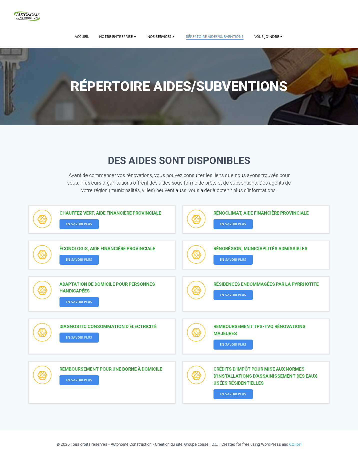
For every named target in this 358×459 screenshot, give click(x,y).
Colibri (295, 444)
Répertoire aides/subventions (215, 36)
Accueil (82, 36)
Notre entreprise (118, 36)
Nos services (161, 36)
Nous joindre (269, 36)
